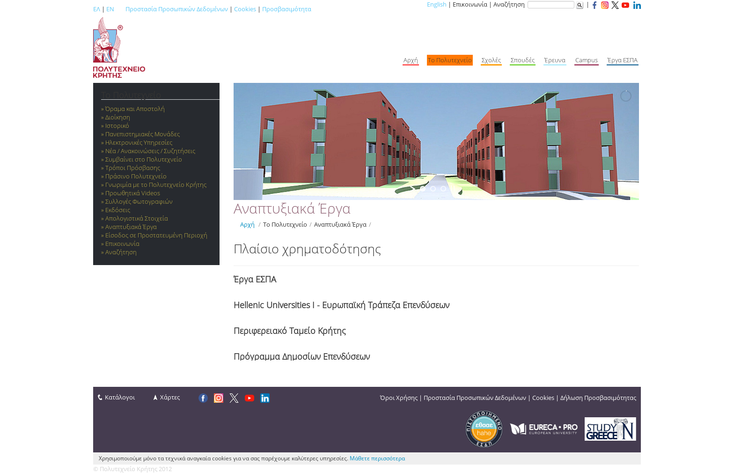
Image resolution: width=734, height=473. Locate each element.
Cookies (245, 9)
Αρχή (247, 224)
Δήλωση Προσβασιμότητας (598, 397)
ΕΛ (96, 9)
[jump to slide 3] (443, 189)
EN (110, 9)
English (437, 4)
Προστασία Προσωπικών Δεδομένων (176, 9)
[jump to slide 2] (433, 189)
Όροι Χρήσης (399, 397)
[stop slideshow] (453, 189)
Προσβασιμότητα (286, 9)
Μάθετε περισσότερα (377, 458)
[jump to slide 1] (423, 189)
